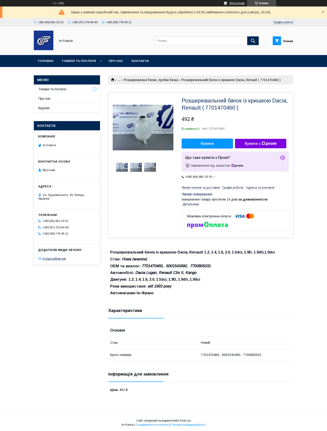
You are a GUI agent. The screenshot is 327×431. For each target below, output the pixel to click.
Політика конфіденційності (188, 424)
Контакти (140, 61)
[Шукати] (253, 40)
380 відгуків (237, 3)
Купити (207, 144)
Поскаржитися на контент (152, 424)
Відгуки (43, 108)
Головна (45, 61)
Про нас (116, 61)
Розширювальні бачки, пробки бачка (151, 80)
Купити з (260, 144)
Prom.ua (185, 420)
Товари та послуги (79, 61)
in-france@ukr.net (54, 258)
